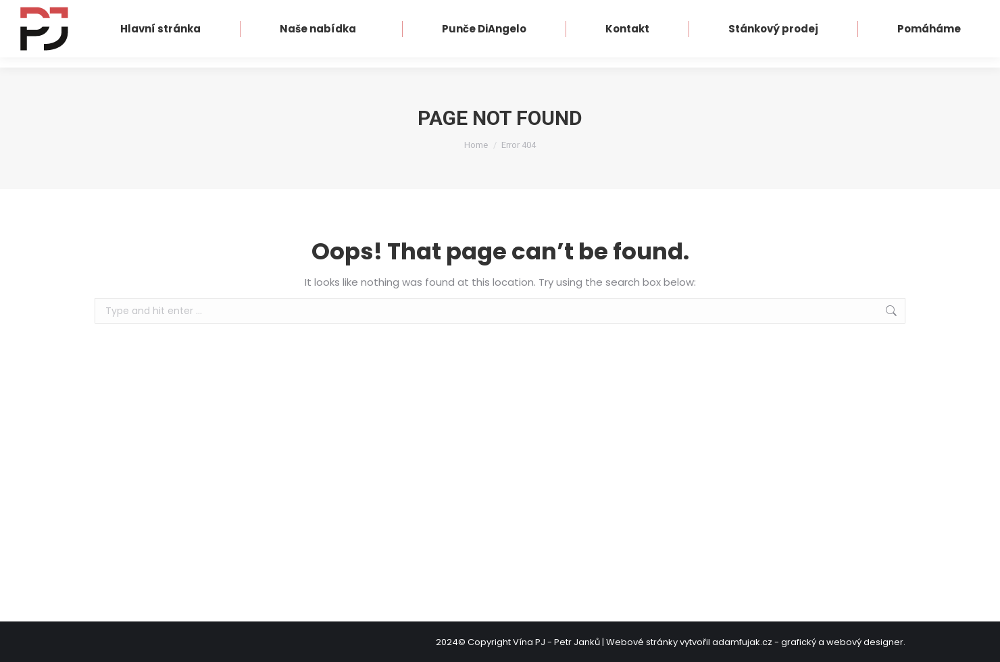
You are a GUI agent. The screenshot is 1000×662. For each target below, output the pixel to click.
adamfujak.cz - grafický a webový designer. (808, 642)
